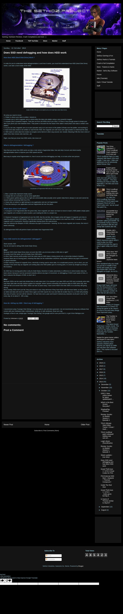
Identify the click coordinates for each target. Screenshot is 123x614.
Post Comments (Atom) (51, 430)
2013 (101, 382)
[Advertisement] (46, 401)
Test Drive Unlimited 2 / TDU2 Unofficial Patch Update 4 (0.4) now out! (112, 150)
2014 (101, 378)
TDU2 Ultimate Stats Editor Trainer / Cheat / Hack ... (107, 426)
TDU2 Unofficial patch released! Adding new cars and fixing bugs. (112, 192)
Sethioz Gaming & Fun (105, 56)
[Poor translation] (8, 581)
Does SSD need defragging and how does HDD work (107, 463)
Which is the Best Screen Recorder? (107, 404)
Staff (64, 41)
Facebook (19, 41)
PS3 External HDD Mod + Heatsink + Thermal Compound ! (107, 479)
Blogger (80, 566)
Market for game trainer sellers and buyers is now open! (108, 338)
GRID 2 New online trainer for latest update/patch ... (107, 396)
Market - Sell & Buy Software (107, 71)
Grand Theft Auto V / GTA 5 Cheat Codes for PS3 (107, 471)
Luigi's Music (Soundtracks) (107, 442)
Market (54, 41)
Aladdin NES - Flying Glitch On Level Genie (112, 232)
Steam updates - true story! (107, 456)
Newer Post (8, 425)
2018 (101, 366)
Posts (48, 555)
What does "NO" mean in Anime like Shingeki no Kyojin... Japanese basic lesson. (107, 256)
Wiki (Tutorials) (102, 78)
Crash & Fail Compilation (106, 63)
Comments (50, 559)
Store (45, 41)
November (105, 387)
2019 (101, 363)
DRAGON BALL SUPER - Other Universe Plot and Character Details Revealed (112, 279)
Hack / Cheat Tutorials (105, 82)
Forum (99, 74)
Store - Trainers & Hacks (105, 67)
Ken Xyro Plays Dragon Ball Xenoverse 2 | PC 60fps (112, 299)
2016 (101, 372)
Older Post (85, 425)
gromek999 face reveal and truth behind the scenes (112, 213)
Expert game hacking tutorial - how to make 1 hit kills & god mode (112, 171)
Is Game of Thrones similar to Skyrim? (107, 501)
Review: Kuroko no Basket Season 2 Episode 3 (106, 449)
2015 (101, 375)
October (104, 391)
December (105, 384)
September (105, 507)
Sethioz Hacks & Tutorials (106, 59)
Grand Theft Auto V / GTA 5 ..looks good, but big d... (107, 493)
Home (8, 41)
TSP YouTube (33, 41)
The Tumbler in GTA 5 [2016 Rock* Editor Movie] (111, 319)
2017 (101, 369)
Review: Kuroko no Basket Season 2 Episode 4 (106, 417)
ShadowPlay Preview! (105, 410)
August (104, 510)
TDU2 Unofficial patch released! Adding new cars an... (107, 435)
